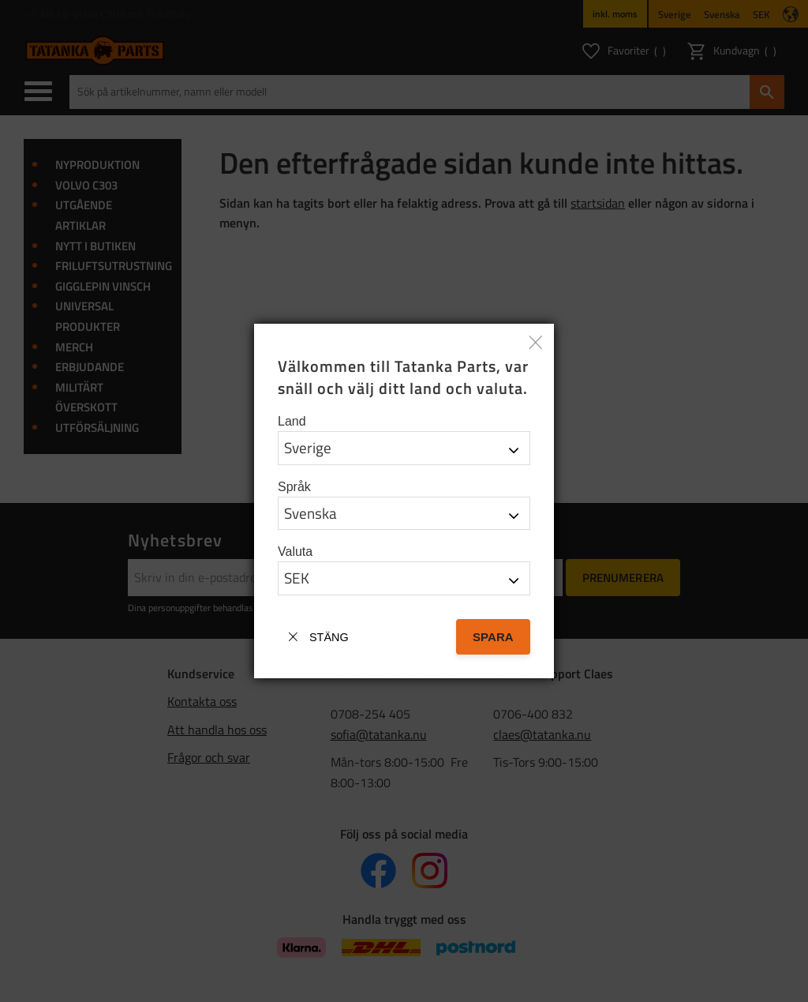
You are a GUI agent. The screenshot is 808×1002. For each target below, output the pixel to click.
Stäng (329, 637)
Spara (493, 637)
